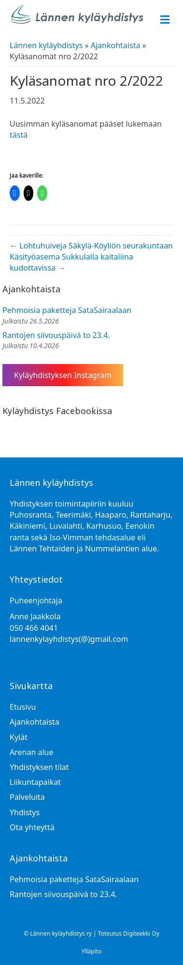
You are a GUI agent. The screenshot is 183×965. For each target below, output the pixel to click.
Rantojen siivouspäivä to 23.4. (56, 335)
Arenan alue (31, 752)
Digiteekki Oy (141, 933)
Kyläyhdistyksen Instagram (63, 375)
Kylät (19, 737)
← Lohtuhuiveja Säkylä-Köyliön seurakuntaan (91, 245)
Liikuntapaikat (35, 782)
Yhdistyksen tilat (39, 767)
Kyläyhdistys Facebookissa (57, 411)
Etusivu (23, 707)
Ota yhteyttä (32, 827)
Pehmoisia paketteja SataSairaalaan (66, 310)
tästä (19, 135)
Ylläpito (92, 951)
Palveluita (27, 797)
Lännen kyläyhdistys (46, 45)
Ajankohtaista (116, 45)
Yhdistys (25, 812)
